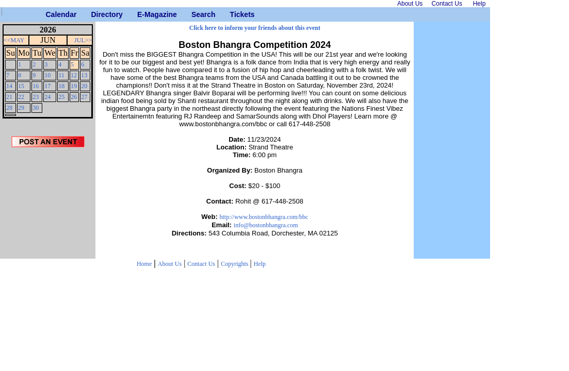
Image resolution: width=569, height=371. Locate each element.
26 (74, 96)
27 (84, 96)
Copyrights (235, 263)
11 (61, 75)
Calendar (50, 14)
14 (9, 86)
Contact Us (201, 263)
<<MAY (14, 40)
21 (9, 96)
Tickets (234, 14)
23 (35, 96)
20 (84, 86)
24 (47, 96)
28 (9, 107)
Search (195, 14)
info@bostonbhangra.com (266, 225)
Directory (95, 14)
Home (144, 263)
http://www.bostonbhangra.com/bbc (263, 217)
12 (74, 75)
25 (61, 96)
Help (260, 263)
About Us (170, 263)
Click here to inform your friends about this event (254, 27)
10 (47, 75)
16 (35, 86)
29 (21, 107)
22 (21, 96)
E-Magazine (141, 14)
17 (47, 86)
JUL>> (83, 40)
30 (35, 107)
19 (74, 86)
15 (21, 86)
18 (61, 86)
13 (84, 75)
